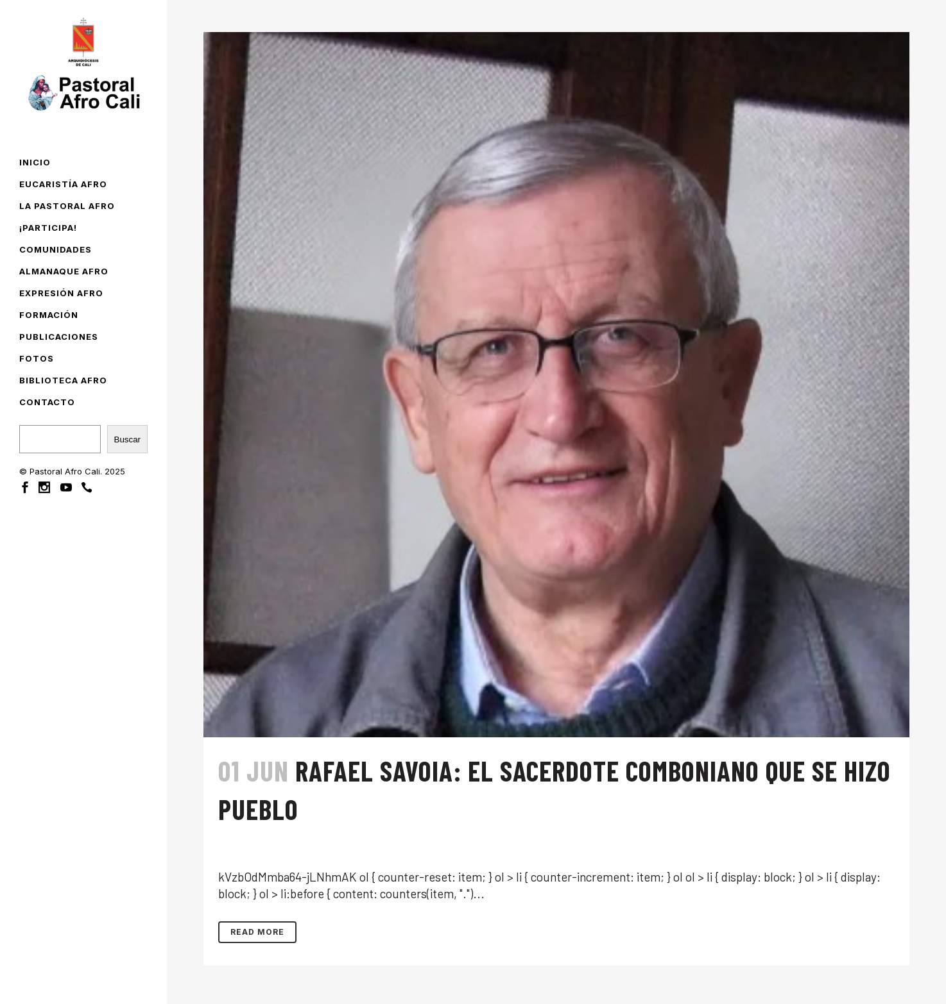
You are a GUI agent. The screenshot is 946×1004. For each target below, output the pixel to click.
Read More (257, 932)
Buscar (127, 439)
